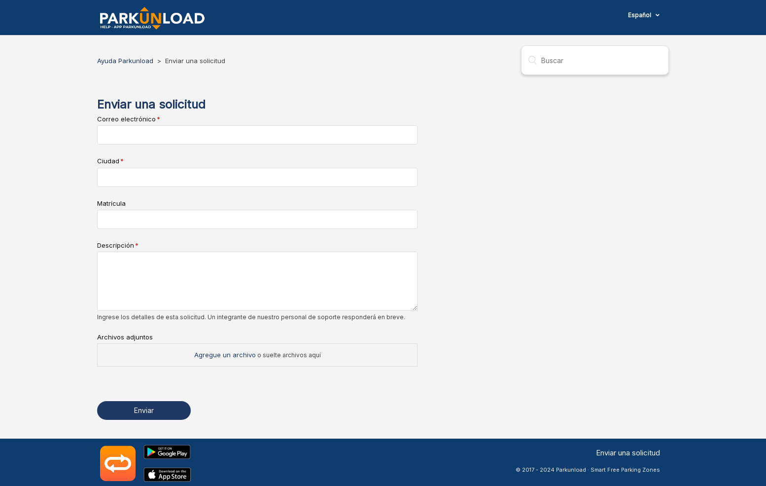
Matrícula (111, 203)
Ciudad (108, 161)
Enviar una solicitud (628, 452)
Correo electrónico (126, 119)
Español (640, 15)
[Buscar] (595, 60)
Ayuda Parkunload (125, 61)
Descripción (115, 245)
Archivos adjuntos (125, 337)
